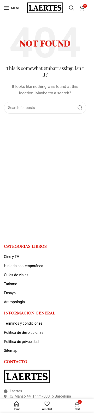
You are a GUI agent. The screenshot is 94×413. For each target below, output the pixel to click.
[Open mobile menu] (12, 8)
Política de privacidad (21, 342)
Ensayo (10, 293)
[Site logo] (45, 7)
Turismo (10, 284)
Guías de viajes (16, 275)
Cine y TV (11, 257)
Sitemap (10, 350)
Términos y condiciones (23, 323)
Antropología (14, 302)
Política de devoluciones (23, 332)
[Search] (71, 8)
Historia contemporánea (23, 266)
